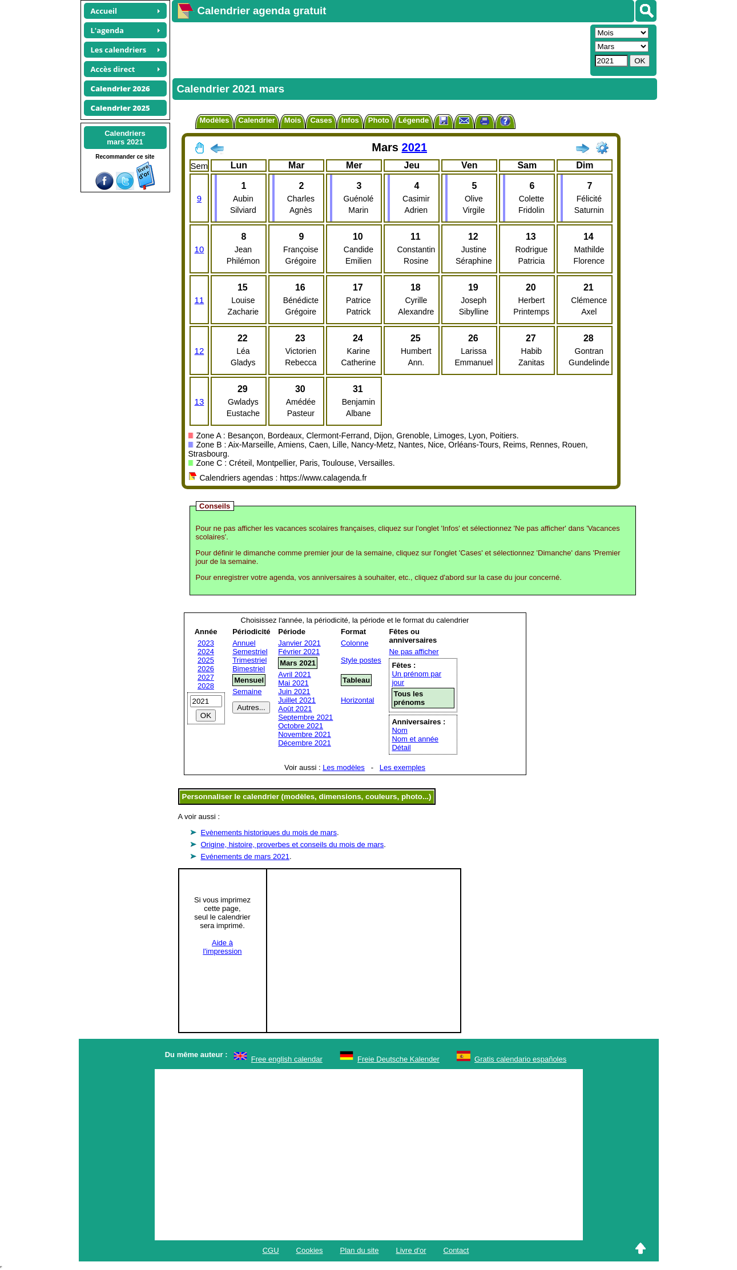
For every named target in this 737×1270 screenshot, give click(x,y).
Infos (350, 120)
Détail (401, 747)
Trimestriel (249, 660)
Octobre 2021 (300, 725)
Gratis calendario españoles (520, 1059)
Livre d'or (411, 1250)
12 (199, 351)
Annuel (243, 643)
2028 (206, 686)
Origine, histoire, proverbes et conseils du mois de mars (292, 844)
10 (199, 249)
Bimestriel (248, 668)
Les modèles (344, 767)
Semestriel (249, 651)
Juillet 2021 (297, 700)
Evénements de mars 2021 (245, 856)
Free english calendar (287, 1059)
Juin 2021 (294, 691)
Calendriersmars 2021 (125, 137)
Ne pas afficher (413, 651)
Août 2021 (295, 708)
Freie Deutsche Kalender (398, 1059)
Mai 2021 (293, 683)
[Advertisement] (379, 49)
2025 (206, 660)
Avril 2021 (294, 674)
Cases (321, 120)
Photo (378, 120)
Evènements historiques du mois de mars (269, 832)
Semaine (246, 691)
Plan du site (359, 1250)
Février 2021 (299, 651)
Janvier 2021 (299, 643)
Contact (456, 1250)
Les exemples (402, 767)
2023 (206, 643)
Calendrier (257, 120)
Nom (399, 730)
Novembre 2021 (304, 734)
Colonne (354, 643)
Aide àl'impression (222, 946)
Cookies (309, 1250)
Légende (413, 120)
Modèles (214, 120)
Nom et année (415, 739)
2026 (206, 668)
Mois (292, 120)
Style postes (361, 660)
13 (199, 401)
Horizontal (357, 700)
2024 (206, 651)
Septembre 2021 (305, 717)
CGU (271, 1250)
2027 (206, 677)
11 (199, 300)
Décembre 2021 (304, 743)
